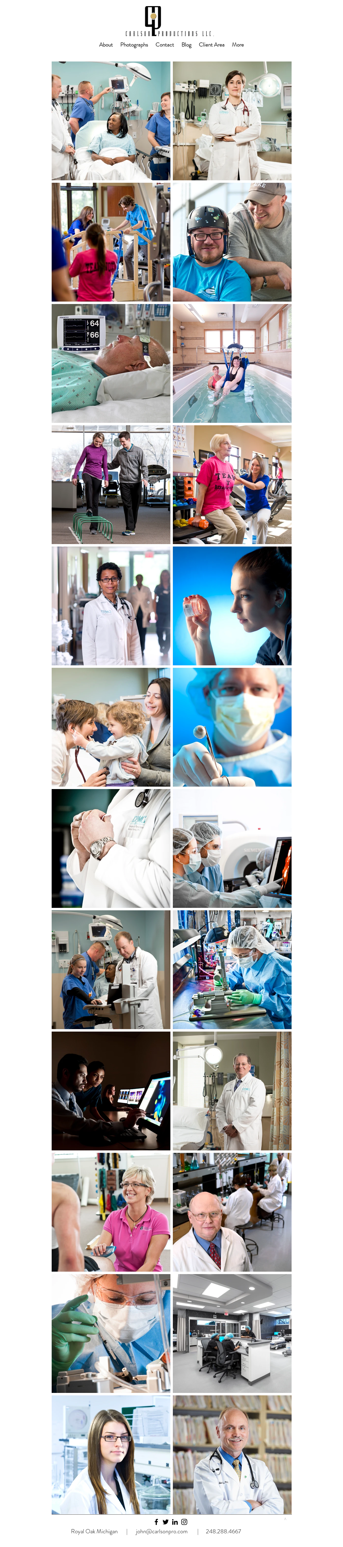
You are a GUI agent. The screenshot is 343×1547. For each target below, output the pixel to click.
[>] (285, 1519)
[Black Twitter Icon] (166, 1522)
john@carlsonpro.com (162, 1531)
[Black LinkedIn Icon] (175, 1522)
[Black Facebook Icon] (156, 1522)
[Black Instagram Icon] (184, 1522)
